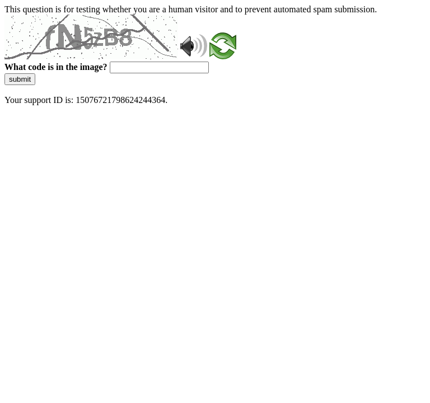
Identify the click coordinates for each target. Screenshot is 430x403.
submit (20, 79)
